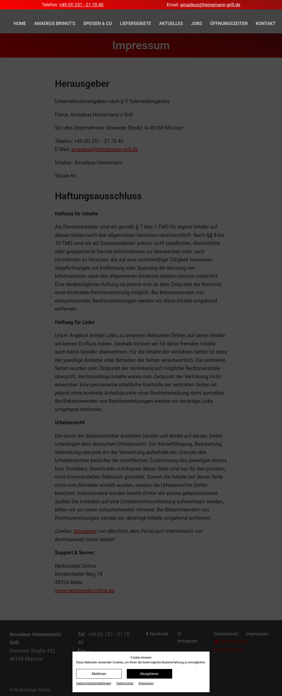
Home (20, 23)
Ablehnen (98, 674)
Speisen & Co (97, 23)
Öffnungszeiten (229, 23)
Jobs (196, 23)
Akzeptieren (149, 674)
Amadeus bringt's (54, 23)
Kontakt (265, 23)
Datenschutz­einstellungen (93, 683)
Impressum (146, 683)
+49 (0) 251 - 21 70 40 (81, 4)
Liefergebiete (135, 23)
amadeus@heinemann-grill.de (210, 4)
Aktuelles (171, 23)
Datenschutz (125, 683)
